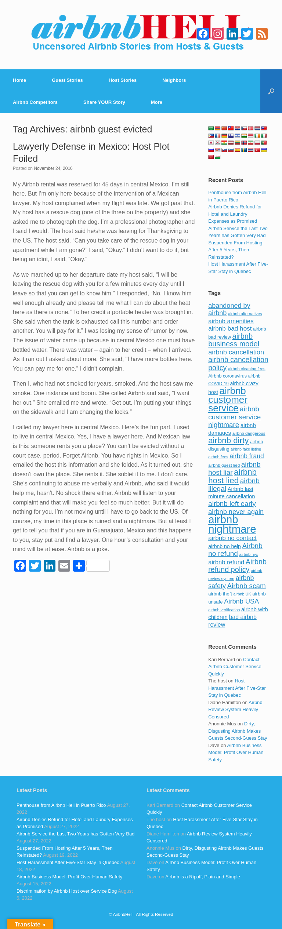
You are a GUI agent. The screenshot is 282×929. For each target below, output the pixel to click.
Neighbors (174, 80)
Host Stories (123, 80)
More (156, 102)
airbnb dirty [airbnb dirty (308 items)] (228, 440)
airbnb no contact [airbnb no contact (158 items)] (232, 538)
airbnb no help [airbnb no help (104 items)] (224, 546)
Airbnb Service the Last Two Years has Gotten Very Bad (75, 834)
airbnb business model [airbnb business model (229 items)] (233, 340)
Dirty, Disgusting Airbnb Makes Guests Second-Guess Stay (237, 731)
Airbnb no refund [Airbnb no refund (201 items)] (235, 550)
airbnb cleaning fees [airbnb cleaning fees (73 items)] (246, 369)
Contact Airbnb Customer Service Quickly (234, 667)
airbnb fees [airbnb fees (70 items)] (218, 457)
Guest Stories (67, 80)
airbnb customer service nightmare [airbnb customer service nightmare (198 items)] (234, 417)
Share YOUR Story (104, 102)
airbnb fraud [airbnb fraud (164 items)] (246, 456)
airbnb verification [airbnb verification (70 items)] (224, 610)
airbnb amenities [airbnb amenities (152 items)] (230, 321)
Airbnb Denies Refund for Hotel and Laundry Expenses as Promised (235, 214)
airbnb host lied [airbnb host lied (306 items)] (232, 476)
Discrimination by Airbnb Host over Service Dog (67, 891)
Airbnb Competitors (35, 102)
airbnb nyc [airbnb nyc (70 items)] (248, 554)
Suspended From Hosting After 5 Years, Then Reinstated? (235, 250)
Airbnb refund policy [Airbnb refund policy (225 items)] (237, 566)
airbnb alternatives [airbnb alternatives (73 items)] (245, 314)
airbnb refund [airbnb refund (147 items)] (226, 562)
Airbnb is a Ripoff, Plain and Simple (202, 876)
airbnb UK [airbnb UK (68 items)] (242, 594)
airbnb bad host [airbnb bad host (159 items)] (230, 328)
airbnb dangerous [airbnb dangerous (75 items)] (248, 433)
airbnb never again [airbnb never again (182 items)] (236, 511)
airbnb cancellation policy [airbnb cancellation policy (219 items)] (238, 364)
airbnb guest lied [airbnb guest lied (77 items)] (224, 465)
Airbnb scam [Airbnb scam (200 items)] (246, 586)
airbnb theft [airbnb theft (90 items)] (220, 594)
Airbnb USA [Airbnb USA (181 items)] (241, 601)
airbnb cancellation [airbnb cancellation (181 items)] (236, 352)
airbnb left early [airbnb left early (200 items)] (232, 503)
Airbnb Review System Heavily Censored (235, 709)
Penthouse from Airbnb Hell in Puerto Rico (61, 805)
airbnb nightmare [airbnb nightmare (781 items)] (232, 524)
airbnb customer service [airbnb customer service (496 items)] (227, 399)
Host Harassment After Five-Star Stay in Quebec (237, 688)
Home (19, 80)
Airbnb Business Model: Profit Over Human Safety (235, 752)
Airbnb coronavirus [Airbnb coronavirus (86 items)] (227, 376)
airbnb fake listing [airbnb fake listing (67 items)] (246, 449)
